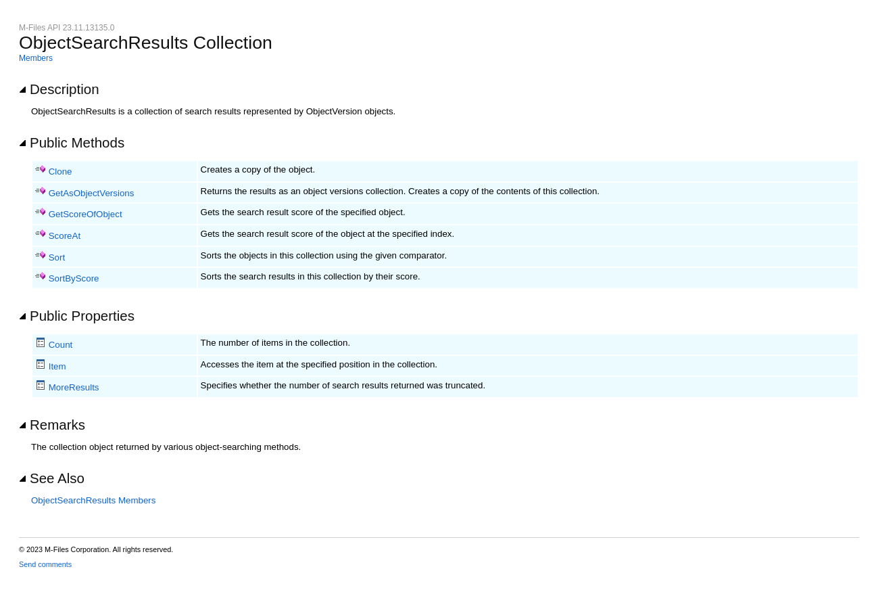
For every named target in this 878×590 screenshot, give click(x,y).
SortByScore (74, 278)
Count (61, 345)
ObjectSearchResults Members (93, 500)
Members (36, 58)
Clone (60, 171)
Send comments (45, 564)
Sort (57, 257)
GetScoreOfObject (85, 214)
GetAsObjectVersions (92, 193)
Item (57, 366)
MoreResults (74, 387)
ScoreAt (64, 236)
